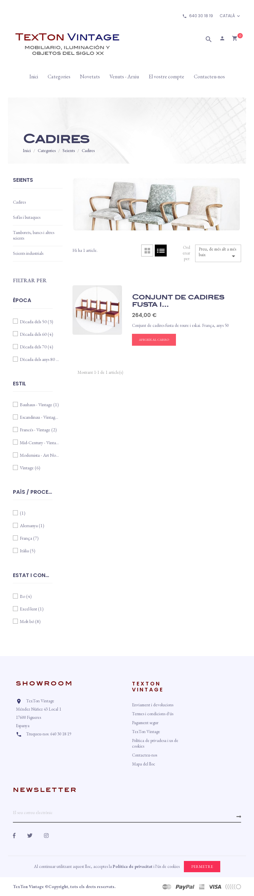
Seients (23, 180)
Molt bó (30, 621)
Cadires (19, 202)
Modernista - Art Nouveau (40, 455)
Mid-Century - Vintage (40, 443)
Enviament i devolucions (152, 705)
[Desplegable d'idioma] (230, 16)
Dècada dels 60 (36, 334)
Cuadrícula (147, 250)
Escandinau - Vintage (40, 417)
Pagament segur (145, 722)
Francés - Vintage (38, 430)
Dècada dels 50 (36, 322)
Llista (161, 250)
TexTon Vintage (146, 731)
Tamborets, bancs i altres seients (33, 235)
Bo (26, 596)
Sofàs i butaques (26, 217)
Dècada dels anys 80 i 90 (40, 359)
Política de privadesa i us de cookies (155, 743)
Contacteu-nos (144, 755)
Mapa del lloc (143, 764)
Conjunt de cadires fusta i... (178, 300)
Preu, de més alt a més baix (218, 253)
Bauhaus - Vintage (39, 405)
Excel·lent (32, 609)
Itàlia (27, 551)
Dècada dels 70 (36, 347)
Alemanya (32, 525)
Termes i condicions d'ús (152, 714)
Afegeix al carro (154, 339)
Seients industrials (28, 253)
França (29, 538)
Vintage (30, 468)
